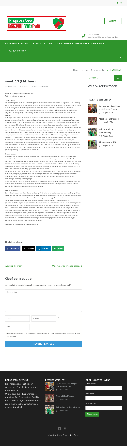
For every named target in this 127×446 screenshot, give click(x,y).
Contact (113, 21)
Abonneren (92, 414)
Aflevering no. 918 (107, 142)
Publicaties (96, 43)
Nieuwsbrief (11, 43)
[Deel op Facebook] (12, 248)
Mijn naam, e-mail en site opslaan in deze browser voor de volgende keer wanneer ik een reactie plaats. (43, 334)
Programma (81, 43)
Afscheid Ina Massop (109, 118)
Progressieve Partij (70, 435)
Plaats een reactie (41, 86)
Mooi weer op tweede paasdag (67, 265)
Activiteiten (39, 43)
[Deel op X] (28, 248)
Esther (25, 86)
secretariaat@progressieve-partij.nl (103, 37)
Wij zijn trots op (17, 51)
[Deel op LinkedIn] (43, 248)
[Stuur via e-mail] (58, 248)
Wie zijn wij (54, 43)
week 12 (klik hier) (14, 265)
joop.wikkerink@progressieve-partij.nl (25, 224)
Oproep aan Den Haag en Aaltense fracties (109, 107)
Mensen (67, 43)
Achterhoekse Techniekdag (106, 131)
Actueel (25, 43)
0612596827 (93, 34)
